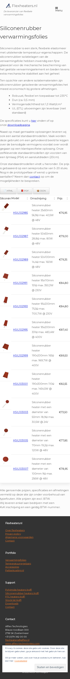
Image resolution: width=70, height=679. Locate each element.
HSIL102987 (20, 236)
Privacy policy (13, 533)
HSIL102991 (20, 283)
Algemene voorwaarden (19, 537)
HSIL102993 (20, 306)
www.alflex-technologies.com (22, 643)
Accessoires (12, 566)
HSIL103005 (20, 440)
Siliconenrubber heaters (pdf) (22, 593)
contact (35, 176)
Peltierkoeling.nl (14, 570)
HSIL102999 (20, 355)
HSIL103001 (20, 384)
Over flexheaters (15, 530)
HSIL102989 (20, 259)
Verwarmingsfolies (15, 560)
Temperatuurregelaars (18, 563)
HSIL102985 (20, 212)
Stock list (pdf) (13, 600)
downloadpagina (18, 125)
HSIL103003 (20, 412)
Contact (10, 540)
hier (33, 120)
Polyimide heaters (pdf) (18, 589)
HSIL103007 (20, 468)
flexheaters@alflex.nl (17, 640)
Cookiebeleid (20, 660)
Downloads (11, 603)
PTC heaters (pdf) (15, 596)
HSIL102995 (20, 329)
